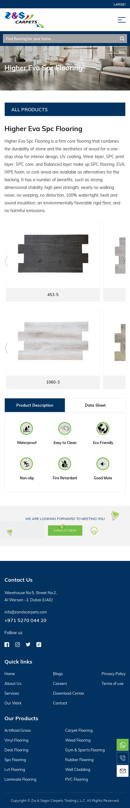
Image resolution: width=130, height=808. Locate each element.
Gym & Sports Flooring (85, 750)
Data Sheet (95, 405)
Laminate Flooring (20, 779)
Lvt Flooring (14, 769)
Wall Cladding (77, 769)
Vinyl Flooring (16, 740)
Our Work (13, 703)
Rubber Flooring (79, 759)
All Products (29, 109)
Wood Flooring (78, 740)
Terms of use (112, 683)
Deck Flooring (16, 750)
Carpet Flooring (79, 730)
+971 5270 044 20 (25, 620)
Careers (60, 683)
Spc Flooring (15, 759)
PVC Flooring (76, 779)
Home (9, 673)
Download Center (68, 693)
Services (11, 693)
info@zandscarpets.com (25, 612)
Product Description (34, 405)
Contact (60, 703)
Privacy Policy (114, 673)
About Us (12, 683)
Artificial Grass (17, 730)
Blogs (58, 673)
